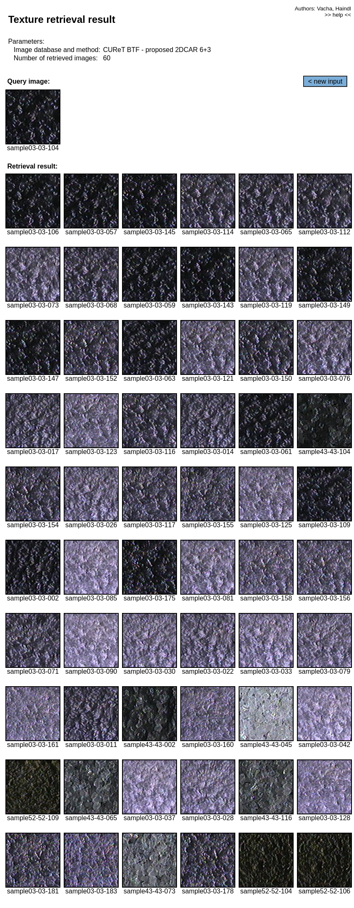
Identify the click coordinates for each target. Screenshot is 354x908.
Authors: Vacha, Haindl (323, 8)
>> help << (337, 15)
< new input (325, 81)
